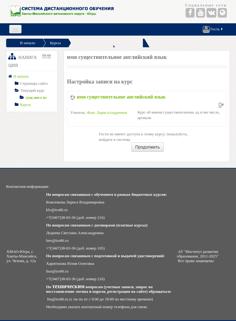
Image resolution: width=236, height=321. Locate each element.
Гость (213, 29)
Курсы (55, 43)
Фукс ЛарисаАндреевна (107, 112)
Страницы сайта (34, 83)
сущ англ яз (36, 97)
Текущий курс (33, 90)
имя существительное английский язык (121, 96)
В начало (27, 43)
